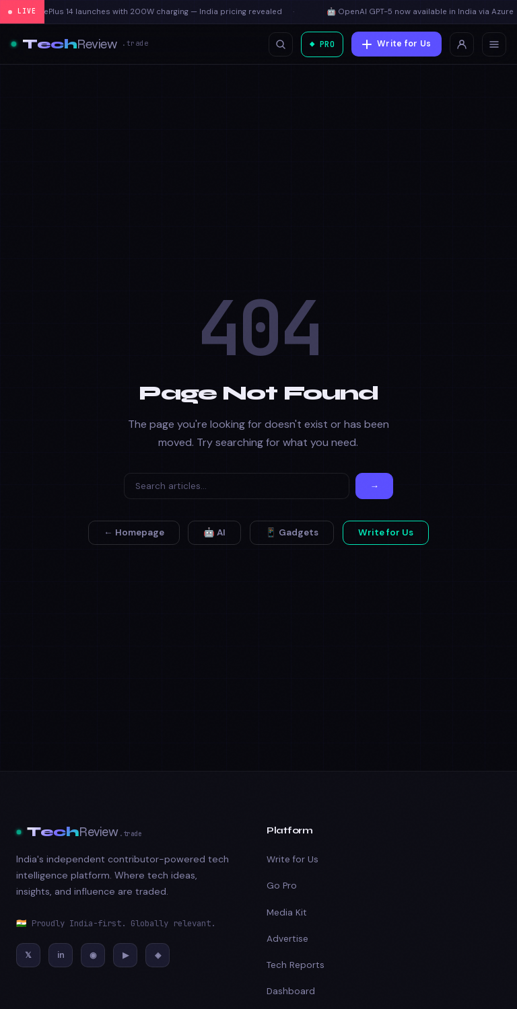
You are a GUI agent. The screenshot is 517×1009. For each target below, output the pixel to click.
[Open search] (276, 44)
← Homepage (134, 532)
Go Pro (282, 885)
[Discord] (157, 955)
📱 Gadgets (291, 532)
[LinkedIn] (60, 955)
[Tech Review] (79, 44)
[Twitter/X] (28, 955)
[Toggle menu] (494, 44)
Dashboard (291, 991)
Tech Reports (295, 965)
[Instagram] (93, 955)
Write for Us (396, 43)
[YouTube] (125, 955)
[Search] (236, 486)
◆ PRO (320, 44)
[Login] (462, 44)
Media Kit (287, 912)
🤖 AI (214, 532)
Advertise (287, 938)
